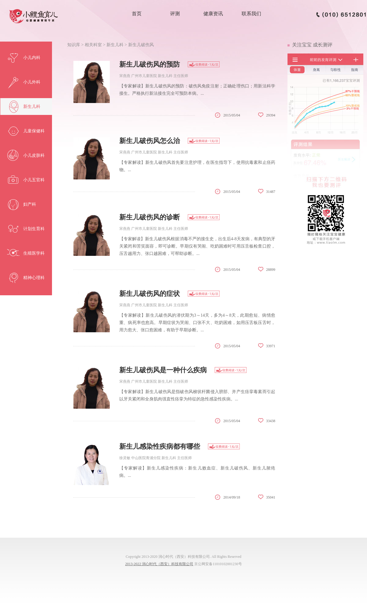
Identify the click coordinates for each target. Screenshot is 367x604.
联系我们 (251, 13)
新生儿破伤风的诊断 (149, 217)
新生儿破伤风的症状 (149, 293)
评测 (175, 13)
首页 (137, 13)
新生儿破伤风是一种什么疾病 (163, 370)
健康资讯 (213, 13)
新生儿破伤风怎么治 (149, 141)
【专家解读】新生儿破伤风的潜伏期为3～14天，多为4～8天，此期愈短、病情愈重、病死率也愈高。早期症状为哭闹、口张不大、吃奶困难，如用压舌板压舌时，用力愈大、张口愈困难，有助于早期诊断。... (197, 322)
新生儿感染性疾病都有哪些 (159, 446)
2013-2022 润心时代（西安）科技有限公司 (159, 564)
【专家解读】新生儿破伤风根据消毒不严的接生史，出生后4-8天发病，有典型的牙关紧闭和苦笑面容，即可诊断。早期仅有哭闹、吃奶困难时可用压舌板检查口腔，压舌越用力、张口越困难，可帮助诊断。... (197, 246)
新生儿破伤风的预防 (149, 64)
